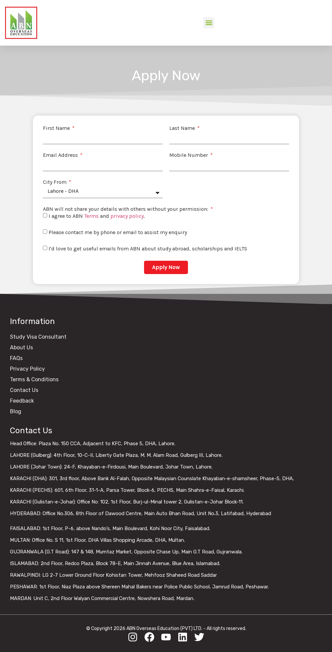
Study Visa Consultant (38, 337)
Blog (15, 411)
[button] (208, 22)
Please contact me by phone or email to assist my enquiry (118, 232)
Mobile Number (189, 155)
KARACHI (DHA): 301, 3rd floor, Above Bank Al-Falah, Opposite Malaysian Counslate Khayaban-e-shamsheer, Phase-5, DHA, (152, 479)
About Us (21, 347)
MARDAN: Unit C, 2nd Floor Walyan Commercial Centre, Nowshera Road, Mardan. (102, 598)
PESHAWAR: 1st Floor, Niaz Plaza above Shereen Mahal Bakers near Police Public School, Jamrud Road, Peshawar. (139, 587)
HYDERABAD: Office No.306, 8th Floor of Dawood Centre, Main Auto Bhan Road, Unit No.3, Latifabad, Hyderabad (140, 513)
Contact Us (24, 390)
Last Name (182, 128)
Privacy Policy (27, 369)
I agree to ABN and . (97, 216)
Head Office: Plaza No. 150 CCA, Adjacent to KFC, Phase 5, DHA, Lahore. (92, 444)
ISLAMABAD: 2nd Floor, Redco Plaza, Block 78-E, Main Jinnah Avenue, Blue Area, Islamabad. (115, 563)
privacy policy (127, 216)
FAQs (16, 358)
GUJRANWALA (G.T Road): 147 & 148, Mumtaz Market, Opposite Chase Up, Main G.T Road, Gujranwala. (126, 552)
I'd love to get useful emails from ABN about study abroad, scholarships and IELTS (148, 248)
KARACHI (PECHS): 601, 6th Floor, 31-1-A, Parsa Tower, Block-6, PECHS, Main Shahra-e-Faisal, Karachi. (127, 490)
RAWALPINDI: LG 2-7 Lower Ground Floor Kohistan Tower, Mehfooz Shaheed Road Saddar (113, 575)
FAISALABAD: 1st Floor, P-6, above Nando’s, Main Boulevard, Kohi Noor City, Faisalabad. (110, 528)
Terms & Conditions (34, 379)
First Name (57, 128)
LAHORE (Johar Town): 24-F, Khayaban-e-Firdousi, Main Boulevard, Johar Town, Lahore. (111, 467)
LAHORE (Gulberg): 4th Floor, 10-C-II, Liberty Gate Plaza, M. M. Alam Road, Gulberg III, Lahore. (116, 455)
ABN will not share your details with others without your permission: (126, 209)
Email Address (61, 155)
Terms (91, 216)
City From (55, 182)
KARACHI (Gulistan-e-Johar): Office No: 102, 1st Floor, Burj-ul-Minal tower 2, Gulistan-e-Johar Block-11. (127, 502)
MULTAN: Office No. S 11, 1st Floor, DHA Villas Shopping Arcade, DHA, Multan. (97, 540)
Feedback (22, 401)
